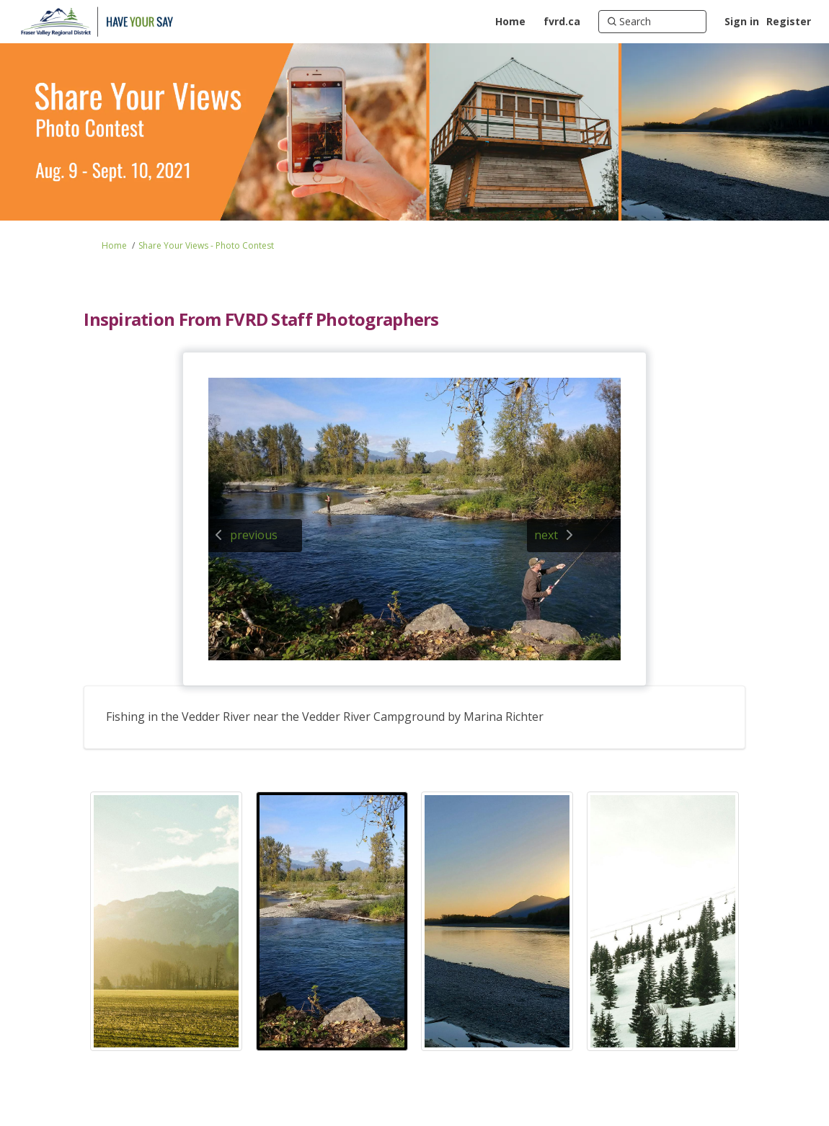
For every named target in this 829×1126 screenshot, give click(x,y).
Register (788, 21)
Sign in (741, 21)
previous (254, 535)
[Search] (652, 21)
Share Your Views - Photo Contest (206, 245)
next (546, 535)
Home (114, 245)
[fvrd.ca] (562, 21)
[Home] (510, 21)
